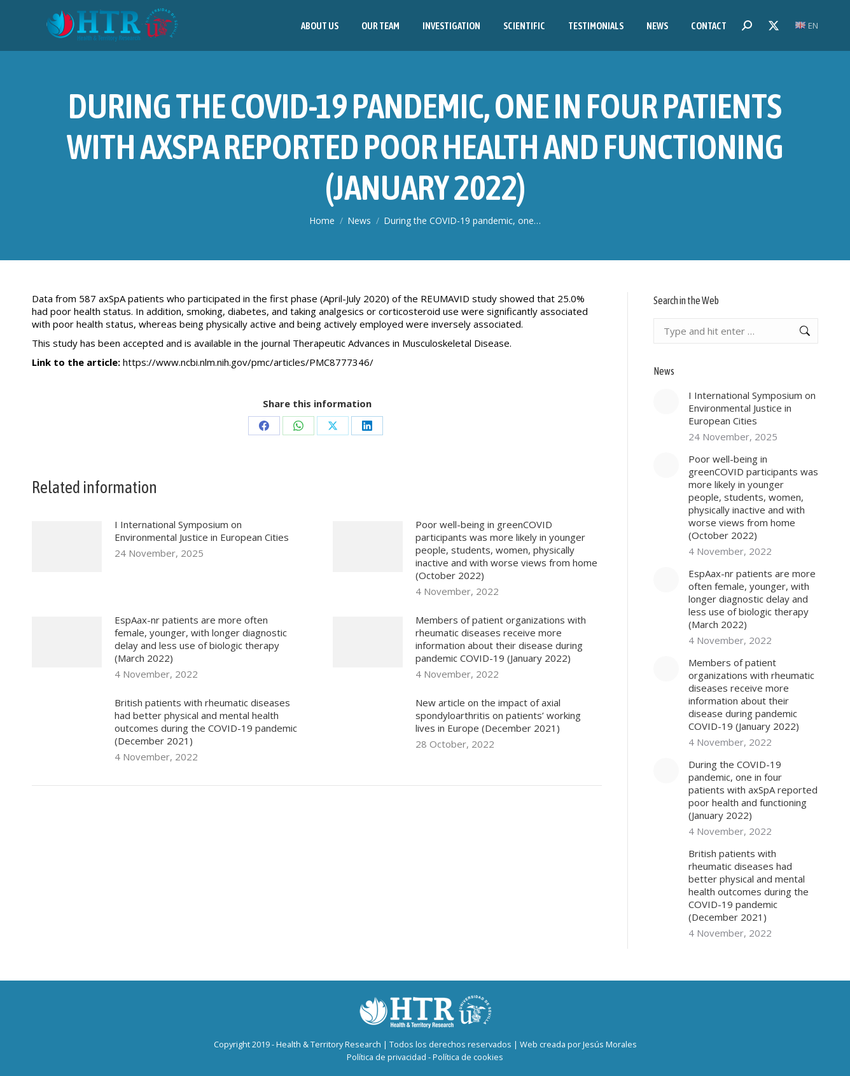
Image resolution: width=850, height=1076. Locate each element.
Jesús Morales (610, 1044)
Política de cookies (468, 1057)
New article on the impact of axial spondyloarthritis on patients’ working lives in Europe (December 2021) (498, 715)
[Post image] (67, 546)
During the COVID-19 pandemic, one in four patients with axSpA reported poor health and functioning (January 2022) (753, 789)
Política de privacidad (386, 1057)
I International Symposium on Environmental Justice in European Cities (202, 530)
